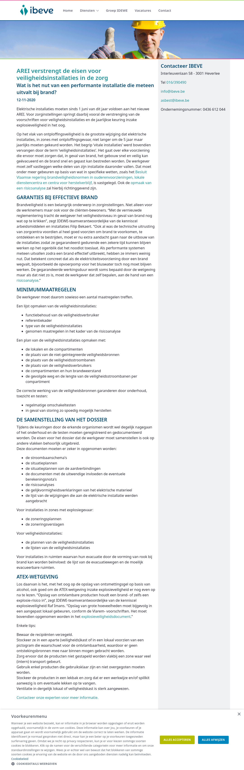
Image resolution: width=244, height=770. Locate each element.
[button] (82, 764)
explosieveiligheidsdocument (105, 616)
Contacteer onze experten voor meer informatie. (57, 697)
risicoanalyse (28, 280)
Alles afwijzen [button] (213, 740)
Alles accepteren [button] (177, 740)
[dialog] (122, 739)
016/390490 (176, 82)
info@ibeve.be (173, 91)
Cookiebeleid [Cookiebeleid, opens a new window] (19, 759)
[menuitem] (68, 10)
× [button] (239, 714)
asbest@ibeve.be (175, 100)
